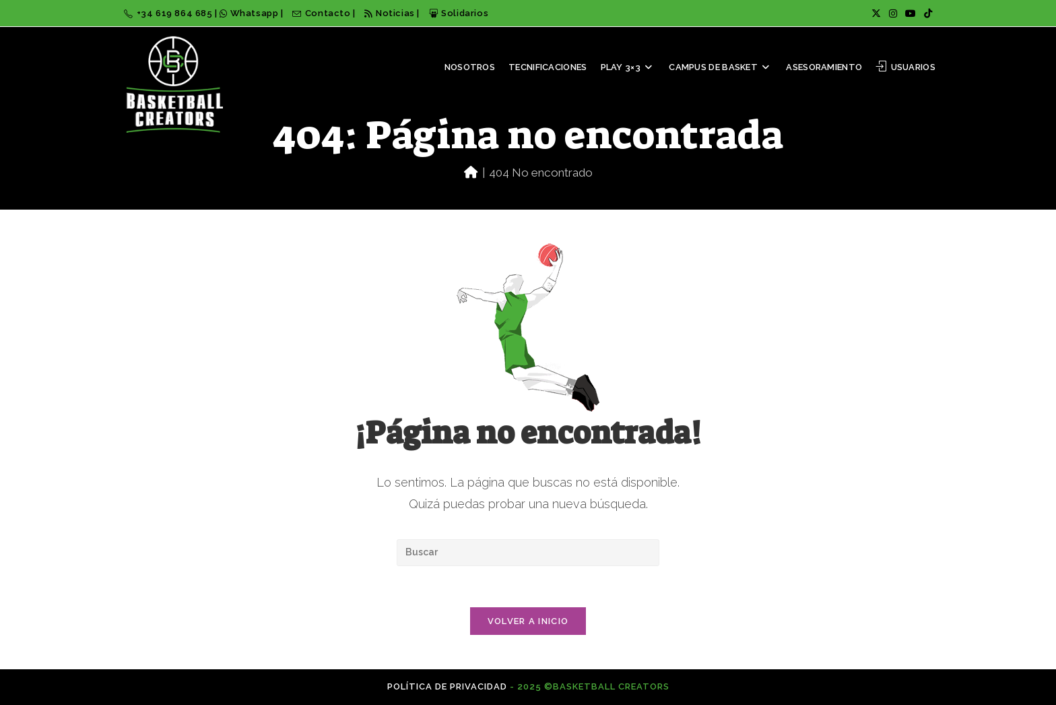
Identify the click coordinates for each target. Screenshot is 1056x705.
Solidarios (459, 13)
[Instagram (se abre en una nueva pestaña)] (893, 13)
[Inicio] (471, 172)
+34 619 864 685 (169, 13)
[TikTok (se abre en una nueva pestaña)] (926, 13)
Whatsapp (250, 13)
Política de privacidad (447, 686)
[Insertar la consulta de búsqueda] (528, 552)
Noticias (389, 13)
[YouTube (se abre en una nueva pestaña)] (910, 13)
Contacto (322, 13)
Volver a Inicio (528, 621)
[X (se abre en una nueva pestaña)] (876, 13)
